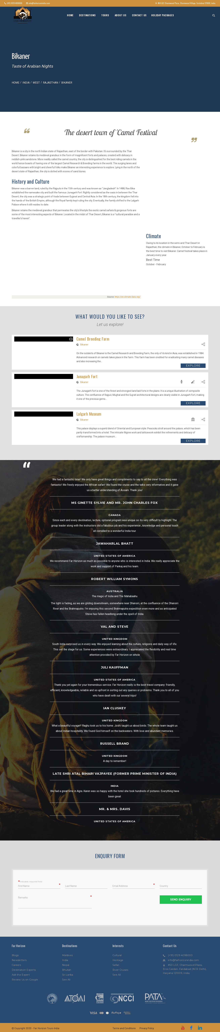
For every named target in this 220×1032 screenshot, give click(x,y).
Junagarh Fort (86, 376)
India (26, 82)
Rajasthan (50, 82)
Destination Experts (24, 969)
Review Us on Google (25, 979)
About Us (120, 15)
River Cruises (120, 969)
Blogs (15, 955)
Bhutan (66, 969)
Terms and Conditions (124, 1028)
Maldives (67, 955)
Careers (16, 965)
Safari (116, 965)
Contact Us (139, 15)
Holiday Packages (162, 15)
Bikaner (84, 344)
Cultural (117, 955)
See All (66, 979)
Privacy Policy (147, 1028)
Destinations (87, 15)
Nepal (65, 965)
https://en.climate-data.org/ (127, 297)
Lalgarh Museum (88, 414)
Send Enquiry (180, 899)
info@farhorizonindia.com (183, 960)
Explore (193, 365)
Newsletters (19, 960)
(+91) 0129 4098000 (180, 955)
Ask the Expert (21, 974)
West (36, 82)
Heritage (118, 960)
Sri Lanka (67, 974)
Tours (105, 15)
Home (70, 15)
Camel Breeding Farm (92, 339)
